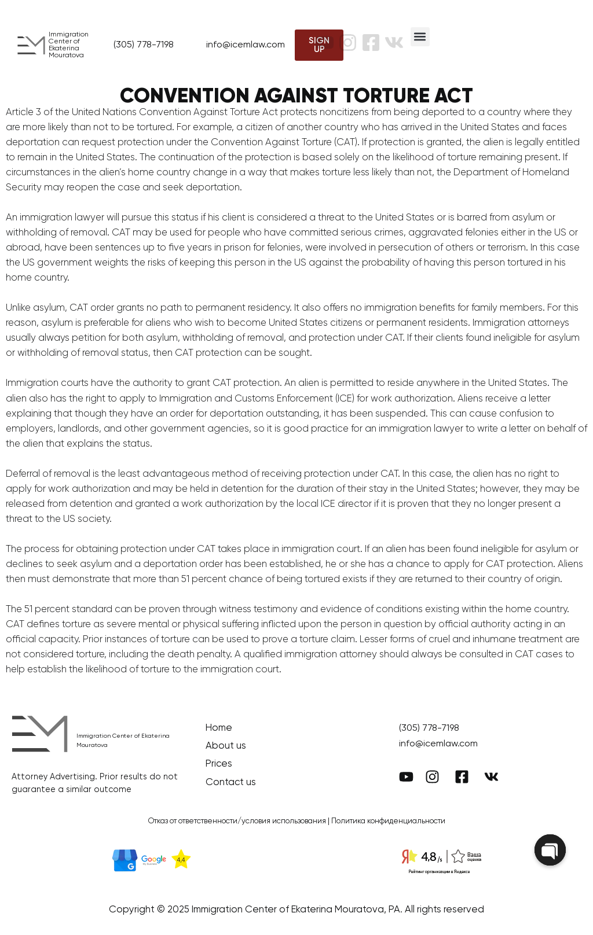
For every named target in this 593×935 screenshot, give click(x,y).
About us (226, 746)
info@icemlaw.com (245, 45)
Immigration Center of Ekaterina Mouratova (69, 45)
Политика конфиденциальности (388, 821)
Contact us (231, 782)
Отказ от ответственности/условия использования (237, 821)
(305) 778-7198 (144, 45)
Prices (219, 764)
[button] (420, 36)
